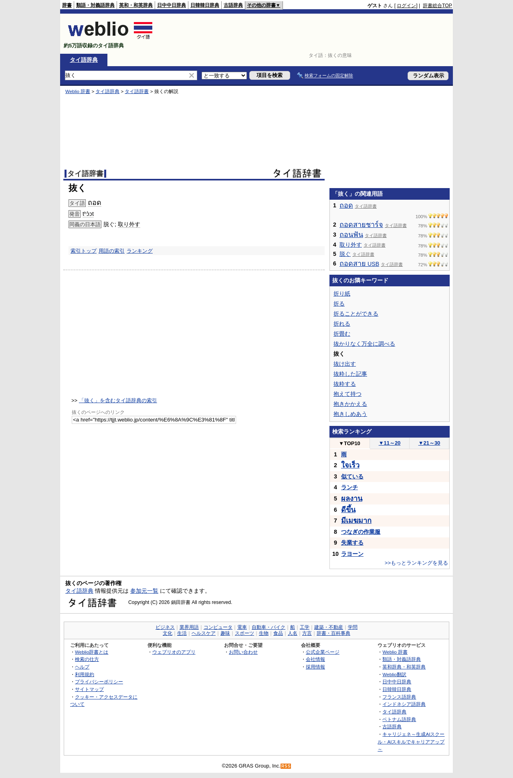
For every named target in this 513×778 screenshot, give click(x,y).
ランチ (349, 487)
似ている (352, 476)
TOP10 (349, 443)
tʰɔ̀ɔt (88, 214)
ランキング (140, 251)
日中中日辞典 (171, 5)
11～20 (390, 443)
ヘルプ (82, 666)
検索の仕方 (87, 659)
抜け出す (344, 364)
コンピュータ (218, 627)
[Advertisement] (306, 34)
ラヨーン (352, 554)
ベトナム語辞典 (399, 719)
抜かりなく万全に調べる (364, 343)
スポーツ (244, 633)
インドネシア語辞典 (404, 704)
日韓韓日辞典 (204, 5)
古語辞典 (233, 5)
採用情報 (315, 666)
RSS (286, 766)
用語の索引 (112, 251)
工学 (304, 627)
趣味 (225, 633)
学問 (352, 627)
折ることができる (355, 313)
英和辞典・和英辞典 (404, 666)
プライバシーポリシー (99, 681)
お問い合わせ (243, 651)
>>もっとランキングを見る (416, 563)
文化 (167, 633)
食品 (278, 633)
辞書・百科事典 (333, 633)
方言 (307, 633)
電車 (242, 627)
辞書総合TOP (437, 5)
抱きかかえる (350, 404)
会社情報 (315, 659)
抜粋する (344, 384)
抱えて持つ (347, 394)
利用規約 (84, 674)
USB (359, 264)
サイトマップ (89, 689)
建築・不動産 (328, 627)
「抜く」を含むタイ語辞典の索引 (118, 400)
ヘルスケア (204, 633)
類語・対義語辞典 (95, 5)
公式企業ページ (322, 651)
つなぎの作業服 (360, 532)
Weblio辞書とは (91, 651)
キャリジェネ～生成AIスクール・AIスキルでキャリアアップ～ (411, 741)
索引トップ (84, 251)
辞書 (67, 5)
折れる (341, 323)
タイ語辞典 (84, 60)
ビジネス (165, 627)
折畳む (341, 333)
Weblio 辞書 (77, 91)
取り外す (129, 224)
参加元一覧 (144, 591)
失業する (352, 542)
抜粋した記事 (350, 374)
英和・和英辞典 (136, 5)
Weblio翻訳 (394, 674)
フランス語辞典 (399, 696)
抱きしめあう (350, 414)
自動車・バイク (268, 627)
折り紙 (341, 293)
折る (339, 303)
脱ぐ (345, 254)
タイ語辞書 (137, 91)
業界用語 (189, 627)
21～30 (429, 443)
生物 (264, 633)
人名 (292, 633)
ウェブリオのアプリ (174, 651)
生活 (182, 633)
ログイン (406, 5)
